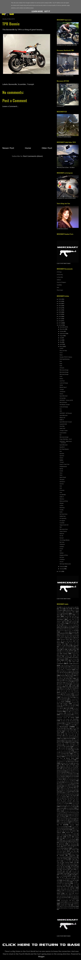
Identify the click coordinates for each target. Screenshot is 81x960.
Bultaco (64, 641)
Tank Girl (59, 862)
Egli (59, 684)
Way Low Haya (63, 350)
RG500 (61, 812)
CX (69, 663)
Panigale (69, 791)
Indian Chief (62, 428)
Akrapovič (67, 616)
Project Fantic (67, 798)
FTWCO (71, 697)
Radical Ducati (69, 806)
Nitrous (66, 786)
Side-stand (67, 831)
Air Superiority (63, 518)
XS (63, 902)
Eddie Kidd (68, 682)
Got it (47, 11)
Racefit (62, 806)
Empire (74, 685)
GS (62, 708)
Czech (64, 665)
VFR (72, 885)
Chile (76, 652)
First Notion (68, 692)
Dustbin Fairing (64, 681)
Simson (75, 832)
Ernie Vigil (74, 686)
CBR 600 (64, 650)
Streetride (66, 849)
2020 (60, 312)
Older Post (47, 148)
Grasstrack (65, 706)
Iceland (77, 723)
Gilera (70, 700)
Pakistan (64, 791)
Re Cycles (62, 557)
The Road (65, 866)
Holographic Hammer (62, 717)
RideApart (75, 812)
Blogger (41, 956)
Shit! (61, 550)
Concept (61, 659)
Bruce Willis (69, 636)
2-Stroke (59, 610)
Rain (61, 527)
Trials (67, 874)
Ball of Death (63, 477)
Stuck (61, 475)
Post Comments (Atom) (33, 156)
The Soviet (73, 866)
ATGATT (59, 622)
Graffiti (58, 706)
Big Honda (61, 627)
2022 (60, 307)
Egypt (63, 684)
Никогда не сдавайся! (68, 908)
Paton (70, 792)
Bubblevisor (70, 638)
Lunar (72, 752)
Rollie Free (67, 817)
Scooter (61, 348)
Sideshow (62, 499)
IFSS (78, 725)
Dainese (75, 665)
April (61, 344)
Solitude (61, 553)
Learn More (37, 11)
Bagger (77, 623)
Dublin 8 (67, 680)
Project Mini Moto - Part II (66, 439)
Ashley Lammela (73, 620)
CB (68, 649)
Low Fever (62, 380)
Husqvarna (59, 723)
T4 (60, 861)
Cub (67, 661)
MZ (72, 782)
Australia (74, 622)
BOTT (73, 633)
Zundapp (59, 908)
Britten (65, 635)
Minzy (71, 768)
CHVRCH (59, 656)
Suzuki (67, 857)
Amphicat (64, 617)
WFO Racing (69, 893)
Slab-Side (59, 837)
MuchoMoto (73, 779)
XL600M (59, 902)
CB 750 (61, 535)
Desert (69, 669)
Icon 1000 (71, 725)
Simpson (68, 832)
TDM (74, 862)
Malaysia (68, 755)
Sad (68, 821)
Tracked (65, 873)
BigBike (61, 460)
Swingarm (65, 858)
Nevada (58, 784)
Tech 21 (59, 864)
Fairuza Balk (65, 689)
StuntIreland (59, 854)
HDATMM (69, 713)
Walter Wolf (63, 891)
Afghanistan (74, 613)
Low (69, 751)
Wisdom (66, 897)
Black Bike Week (65, 629)
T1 (71, 859)
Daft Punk (70, 665)
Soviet (73, 839)
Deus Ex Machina (68, 671)
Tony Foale (74, 870)
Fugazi (77, 697)
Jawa (74, 732)
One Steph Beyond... (64, 449)
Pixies (64, 795)
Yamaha (76, 902)
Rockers (64, 816)
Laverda (71, 745)
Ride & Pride (67, 812)
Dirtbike (76, 674)
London (69, 749)
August (62, 335)
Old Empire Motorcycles (65, 563)
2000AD (68, 610)
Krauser (60, 742)
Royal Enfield (70, 819)
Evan (58, 688)
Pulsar (62, 803)
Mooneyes (59, 772)
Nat (59, 783)
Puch (58, 803)
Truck (77, 876)
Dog (69, 677)
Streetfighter (64, 848)
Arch (76, 619)
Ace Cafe (75, 610)
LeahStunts (60, 746)
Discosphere (70, 675)
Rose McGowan (61, 819)
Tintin (73, 868)
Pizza (69, 795)
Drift (77, 678)
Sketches (66, 835)
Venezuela (59, 885)
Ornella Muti (76, 788)
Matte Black (70, 758)
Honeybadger (60, 719)
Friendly (61, 509)
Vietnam (59, 887)
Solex (72, 838)
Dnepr (77, 675)
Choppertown (62, 655)
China (58, 653)
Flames (61, 393)
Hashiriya (72, 711)
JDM (64, 734)
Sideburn (59, 279)
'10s (63, 607)
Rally (75, 806)
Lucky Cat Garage (64, 383)
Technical (71, 864)
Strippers (74, 849)
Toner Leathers (66, 870)
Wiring (59, 897)
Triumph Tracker (64, 430)
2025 (60, 301)
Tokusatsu (64, 869)
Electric (66, 685)
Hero (70, 714)
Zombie (73, 906)
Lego (69, 748)
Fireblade (62, 692)
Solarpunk (67, 838)
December (62, 327)
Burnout (62, 538)
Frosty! (61, 548)
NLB (71, 786)
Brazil (61, 635)
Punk (66, 803)
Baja (60, 625)
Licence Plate (76, 748)
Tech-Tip (65, 864)
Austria (58, 623)
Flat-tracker (66, 694)
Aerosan (59, 613)
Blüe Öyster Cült (69, 630)
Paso (66, 792)
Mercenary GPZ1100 (65, 763)
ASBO (64, 620)
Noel (75, 786)
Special (66, 841)
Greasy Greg (60, 274)
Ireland (71, 729)
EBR (61, 411)
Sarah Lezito (74, 823)
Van (68, 883)
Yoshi (61, 376)
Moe (65, 769)
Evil (60, 435)
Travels (77, 873)
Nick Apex (76, 784)
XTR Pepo (59, 272)
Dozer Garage (76, 677)
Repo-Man (66, 809)
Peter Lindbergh (61, 794)
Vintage (72, 888)
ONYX (70, 788)
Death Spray (68, 668)
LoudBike (64, 751)
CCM (62, 652)
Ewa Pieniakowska (74, 688)
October (62, 331)
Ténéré (77, 864)
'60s (78, 607)
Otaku (59, 790)
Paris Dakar (59, 792)
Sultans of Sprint (75, 854)
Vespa (65, 885)
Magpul (74, 753)
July (61, 337)
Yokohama (69, 903)
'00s (58, 607)
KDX (76, 738)
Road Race (63, 813)
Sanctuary (65, 823)
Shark (58, 829)
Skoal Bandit (74, 835)
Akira (58, 616)
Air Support (62, 520)
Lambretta (59, 743)
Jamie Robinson (73, 731)
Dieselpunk (73, 672)
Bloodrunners (61, 630)
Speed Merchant (63, 396)
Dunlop (58, 681)
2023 (60, 305)
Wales (65, 890)
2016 (60, 320)
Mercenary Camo (64, 529)
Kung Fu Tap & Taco (64, 464)
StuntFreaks (74, 852)
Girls (63, 702)
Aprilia (69, 619)
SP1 (57, 841)
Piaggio (68, 794)
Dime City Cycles (60, 674)
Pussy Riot (74, 803)
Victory (75, 886)
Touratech (74, 872)
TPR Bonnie (62, 391)
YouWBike (59, 285)
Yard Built (62, 903)
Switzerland (74, 858)
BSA (75, 636)
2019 (60, 314)
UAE (76, 878)
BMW (77, 630)
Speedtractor (62, 842)
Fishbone (75, 692)
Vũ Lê (61, 352)
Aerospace (65, 613)
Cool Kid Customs (72, 659)
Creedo (61, 470)
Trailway (71, 873)
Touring (59, 873)
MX (61, 782)
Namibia (77, 782)
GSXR (68, 708)
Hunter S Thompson (66, 722)
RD (78, 808)
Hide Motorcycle (60, 716)
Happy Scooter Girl (64, 525)
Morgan (70, 772)
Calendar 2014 (61, 644)
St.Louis (58, 845)
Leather (61, 505)
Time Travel (66, 868)
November (62, 329)
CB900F (74, 649)
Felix (60, 691)
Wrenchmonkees (64, 900)
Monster (69, 771)
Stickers (59, 846)
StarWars (65, 845)
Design (77, 669)
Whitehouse (63, 896)
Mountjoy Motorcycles (74, 777)
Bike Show (69, 627)
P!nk (73, 790)
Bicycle (77, 626)
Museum (68, 780)
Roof (78, 817)
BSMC (58, 638)
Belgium (58, 626)
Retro (58, 811)
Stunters (62, 483)
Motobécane (67, 775)
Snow (60, 838)
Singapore (69, 834)
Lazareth (77, 745)
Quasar (69, 805)
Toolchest (59, 872)
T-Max (62, 859)
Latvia (66, 745)
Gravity (70, 706)
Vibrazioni (62, 479)
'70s (60, 608)
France (77, 696)
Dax (57, 668)
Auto (63, 623)
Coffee (63, 657)
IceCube (72, 723)
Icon (61, 409)
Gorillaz (58, 705)
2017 (60, 318)
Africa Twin (66, 615)
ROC (59, 816)
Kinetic (75, 740)
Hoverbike (76, 719)
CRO (62, 661)
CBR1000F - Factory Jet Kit (66, 400)
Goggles (65, 703)
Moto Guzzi (73, 773)
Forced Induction (67, 695)
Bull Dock (74, 639)
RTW (60, 820)
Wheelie (62, 503)
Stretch (61, 457)
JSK (62, 737)
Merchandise (62, 765)
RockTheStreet (71, 816)
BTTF (63, 638)
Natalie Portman (65, 783)
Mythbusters (67, 782)
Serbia (76, 828)
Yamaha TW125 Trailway (66, 357)
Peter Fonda (76, 792)
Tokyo (71, 869)
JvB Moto (67, 737)
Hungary (58, 722)
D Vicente (62, 490)
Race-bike (76, 805)
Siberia (60, 831)
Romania (73, 817)
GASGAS (58, 700)
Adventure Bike (70, 612)
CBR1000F (71, 650)
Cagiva (65, 642)
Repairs (61, 809)
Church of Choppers (61, 282)
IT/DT (77, 729)
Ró (57, 813)
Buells (61, 512)
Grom (58, 708)
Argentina (59, 620)
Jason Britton (68, 732)
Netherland (73, 783)
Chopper (65, 653)
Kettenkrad (59, 740)
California (68, 645)
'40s (70, 607)
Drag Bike (69, 678)
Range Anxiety (60, 808)
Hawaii (77, 711)
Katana (76, 737)
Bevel (72, 626)
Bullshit (58, 641)
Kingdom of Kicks (64, 555)
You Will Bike (63, 494)
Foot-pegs (59, 695)
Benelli (63, 626)
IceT (60, 725)
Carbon (71, 646)
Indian (67, 728)
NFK (58, 287)
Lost (75, 749)
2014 (60, 325)
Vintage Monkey (60, 889)
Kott (78, 741)
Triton (59, 876)
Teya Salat (65, 865)
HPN (62, 720)
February (62, 566)
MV (57, 782)
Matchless (75, 756)
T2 (75, 859)
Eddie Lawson (75, 682)
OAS (60, 788)
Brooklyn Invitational (72, 635)
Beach (71, 625)
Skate (74, 834)
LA (75, 742)
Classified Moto (68, 656)
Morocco (59, 773)
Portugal (71, 796)
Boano (61, 632)
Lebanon (75, 746)
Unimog (70, 880)
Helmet (76, 713)
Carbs (77, 646)
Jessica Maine (71, 734)
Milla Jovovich (71, 767)
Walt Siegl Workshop (65, 359)
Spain (61, 841)
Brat (61, 361)
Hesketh (75, 714)
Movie (60, 779)
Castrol (71, 648)
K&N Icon (62, 533)
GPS (69, 705)
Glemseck (73, 702)
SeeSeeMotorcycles (67, 828)
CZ (60, 665)
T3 (78, 859)
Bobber (66, 632)
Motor (64, 776)
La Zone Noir (60, 277)
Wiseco (72, 897)
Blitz (78, 629)
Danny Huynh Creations (62, 667)
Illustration (63, 727)
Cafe (61, 486)
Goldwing (75, 703)
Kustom (70, 742)
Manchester (74, 755)
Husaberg (75, 722)
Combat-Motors (75, 657)
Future (65, 698)
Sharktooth (65, 829)
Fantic (71, 689)
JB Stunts (62, 367)
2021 (60, 310)
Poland (74, 795)
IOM (67, 729)
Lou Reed (59, 751)
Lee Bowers (63, 748)
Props (76, 802)
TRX (60, 877)
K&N (71, 737)
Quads (63, 805)
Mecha (71, 760)
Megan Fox (63, 761)
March (61, 346)
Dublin (60, 680)
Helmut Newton (63, 714)
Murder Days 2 (63, 387)
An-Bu (69, 617)
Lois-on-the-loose (62, 749)
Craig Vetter (74, 660)
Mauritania (59, 760)
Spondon (77, 842)
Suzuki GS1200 (63, 424)
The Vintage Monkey (65, 540)
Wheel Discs (66, 894)
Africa (58, 615)
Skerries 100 (59, 835)
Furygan (60, 698)
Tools (67, 872)
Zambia (75, 905)
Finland (69, 691)
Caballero (62, 546)
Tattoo (67, 862)
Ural (75, 880)
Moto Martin (60, 775)
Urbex (63, 882)
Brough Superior (60, 636)
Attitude (67, 622)
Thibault (58, 868)
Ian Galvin (67, 723)
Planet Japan (60, 290)
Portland (64, 796)
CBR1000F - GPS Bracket (66, 413)
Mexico (70, 765)
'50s (74, 607)
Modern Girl (62, 417)
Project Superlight (67, 800)
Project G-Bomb (75, 798)
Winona (77, 896)
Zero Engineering (65, 906)
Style (65, 854)
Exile (60, 689)
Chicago (71, 652)
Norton (58, 787)
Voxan (73, 889)
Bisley (58, 629)
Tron (72, 876)
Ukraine (64, 880)
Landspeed (59, 745)
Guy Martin (76, 708)
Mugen (58, 780)
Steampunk (73, 845)
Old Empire (65, 788)
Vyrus (61, 473)
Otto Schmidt (66, 790)
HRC (66, 720)
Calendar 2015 (72, 644)
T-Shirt (66, 859)
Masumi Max (68, 756)
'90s (74, 608)
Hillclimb (67, 716)
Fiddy (64, 691)
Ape (75, 617)
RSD (61, 451)
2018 (60, 316)
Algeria (73, 616)
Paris (75, 791)
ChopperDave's (75, 653)
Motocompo (74, 775)
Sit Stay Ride (63, 398)
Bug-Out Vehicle (65, 639)
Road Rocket (69, 813)
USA (68, 882)
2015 (60, 323)
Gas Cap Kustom (73, 698)
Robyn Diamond (75, 815)
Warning (70, 891)
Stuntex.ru (67, 852)
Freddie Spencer (63, 697)
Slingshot (69, 836)
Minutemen (65, 768)
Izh (66, 731)
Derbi (64, 669)
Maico (58, 755)
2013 (60, 571)
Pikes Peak (74, 794)
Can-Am (61, 646)
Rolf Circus (60, 817)
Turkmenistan (60, 878)
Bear (76, 625)
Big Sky (61, 468)
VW (78, 889)
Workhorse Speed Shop (66, 899)
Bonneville (13, 84)
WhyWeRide (70, 896)
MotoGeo (59, 776)
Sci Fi (59, 825)
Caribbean (66, 648)
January (62, 568)
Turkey (75, 877)
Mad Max (66, 754)
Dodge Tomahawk (62, 677)
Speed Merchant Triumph (66, 422)
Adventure (59, 612)
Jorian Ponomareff (69, 735)
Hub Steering (73, 720)
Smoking (77, 836)
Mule (63, 780)
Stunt (64, 851)
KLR (68, 741)
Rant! (67, 808)
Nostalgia (71, 787)
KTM (64, 742)
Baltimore (66, 625)
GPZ (73, 705)
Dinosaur (69, 674)
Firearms (76, 691)
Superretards (60, 857)
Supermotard (72, 855)
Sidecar (59, 832)
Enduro (67, 686)
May (61, 342)
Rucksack (71, 820)
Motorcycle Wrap (64, 501)
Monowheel (61, 771)
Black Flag (73, 629)
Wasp (76, 891)
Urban (58, 882)
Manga (59, 756)
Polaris (58, 796)
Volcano (68, 889)
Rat (72, 808)
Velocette (75, 883)
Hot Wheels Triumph (65, 404)
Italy (60, 731)
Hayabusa (61, 713)
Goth (64, 705)
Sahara (73, 821)
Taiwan (69, 861)
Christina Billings (72, 655)
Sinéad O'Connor (60, 834)
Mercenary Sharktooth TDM (71, 764)
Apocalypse (60, 619)
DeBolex (75, 668)
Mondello (71, 769)
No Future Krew (63, 514)
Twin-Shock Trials (68, 878)
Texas (60, 865)
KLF (64, 741)
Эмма (77, 908)
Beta (68, 626)
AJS (76, 615)
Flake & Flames (63, 531)
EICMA (67, 684)
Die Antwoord (65, 672)
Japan (58, 732)
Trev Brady (61, 874)
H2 (65, 710)
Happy (70, 710)
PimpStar (59, 795)
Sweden (74, 857)
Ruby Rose (65, 820)
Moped (64, 772)
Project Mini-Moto (63, 799)
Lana (61, 492)
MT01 (67, 779)
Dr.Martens (61, 678)
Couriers (66, 660)
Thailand (72, 865)
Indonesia (74, 728)
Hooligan (67, 719)
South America (65, 839)
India (62, 728)
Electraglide (59, 685)
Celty (66, 652)
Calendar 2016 (60, 645)
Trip (78, 874)
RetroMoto (67, 811)
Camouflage (76, 645)
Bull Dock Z (62, 481)
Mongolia (77, 769)
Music (73, 780)
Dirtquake (62, 675)
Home (28, 148)
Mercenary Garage (64, 370)
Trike (73, 874)
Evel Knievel (64, 688)
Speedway (69, 842)
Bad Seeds (71, 623)
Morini (76, 772)
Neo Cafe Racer (63, 402)
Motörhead (59, 777)
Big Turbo (62, 542)
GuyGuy (60, 710)
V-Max (74, 882)
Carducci (60, 648)
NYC (78, 787)
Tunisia (69, 877)
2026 (60, 299)
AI (72, 615)
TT (64, 877)
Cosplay (58, 660)
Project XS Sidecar (68, 802)
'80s (67, 608)
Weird (58, 893)
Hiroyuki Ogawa (74, 716)
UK (58, 880)
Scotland (58, 826)
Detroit (61, 671)
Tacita (65, 861)
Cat (64, 649)
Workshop (62, 507)
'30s (66, 607)
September (62, 333)
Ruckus (61, 378)
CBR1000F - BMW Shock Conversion (66, 442)
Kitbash (59, 741)
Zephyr (58, 906)
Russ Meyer (61, 821)
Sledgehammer (63, 466)
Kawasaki (69, 738)
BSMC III (62, 419)
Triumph (30, 84)
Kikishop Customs (68, 740)
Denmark (59, 669)
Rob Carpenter (65, 815)
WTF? (73, 900)
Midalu (64, 767)
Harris (67, 711)
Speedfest (62, 447)
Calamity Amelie (72, 642)
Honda (61, 385)
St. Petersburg (72, 844)
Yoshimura (62, 544)
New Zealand (65, 784)
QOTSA (58, 805)
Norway (65, 787)
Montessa (75, 771)
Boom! (58, 633)
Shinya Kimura (76, 829)
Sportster (62, 453)
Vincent (61, 561)
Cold (67, 657)
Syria (58, 859)
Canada (66, 646)
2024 (60, 303)
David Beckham (74, 667)
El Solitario (62, 559)
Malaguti (63, 755)
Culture (74, 661)
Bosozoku (65, 633)
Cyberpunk (76, 663)
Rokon (61, 354)
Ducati (73, 680)
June (61, 340)
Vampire (63, 883)
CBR (58, 650)
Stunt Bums (59, 852)
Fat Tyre (77, 689)
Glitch (58, 703)
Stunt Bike (62, 426)
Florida (75, 694)
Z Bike (68, 905)
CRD (58, 661)
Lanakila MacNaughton (70, 743)
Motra (66, 777)
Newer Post (8, 148)
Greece (75, 706)
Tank (75, 861)
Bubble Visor (63, 516)
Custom (60, 663)
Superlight (61, 855)
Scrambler (22, 84)
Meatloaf (65, 760)
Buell (61, 363)
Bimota (75, 627)
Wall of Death (71, 890)
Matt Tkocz (60, 758)
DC (61, 668)
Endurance (59, 686)
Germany (64, 700)
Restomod (73, 809)
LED (58, 748)
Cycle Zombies (63, 432)
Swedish (59, 858)
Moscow (65, 773)
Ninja (60, 786)
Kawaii (62, 738)
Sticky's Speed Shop (68, 846)
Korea (73, 741)
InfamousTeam (60, 729)
